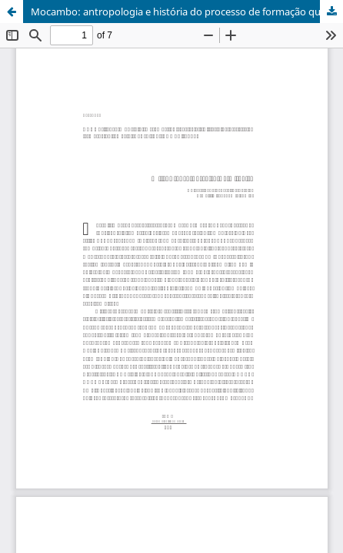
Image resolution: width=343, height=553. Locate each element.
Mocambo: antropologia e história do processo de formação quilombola (187, 11)
